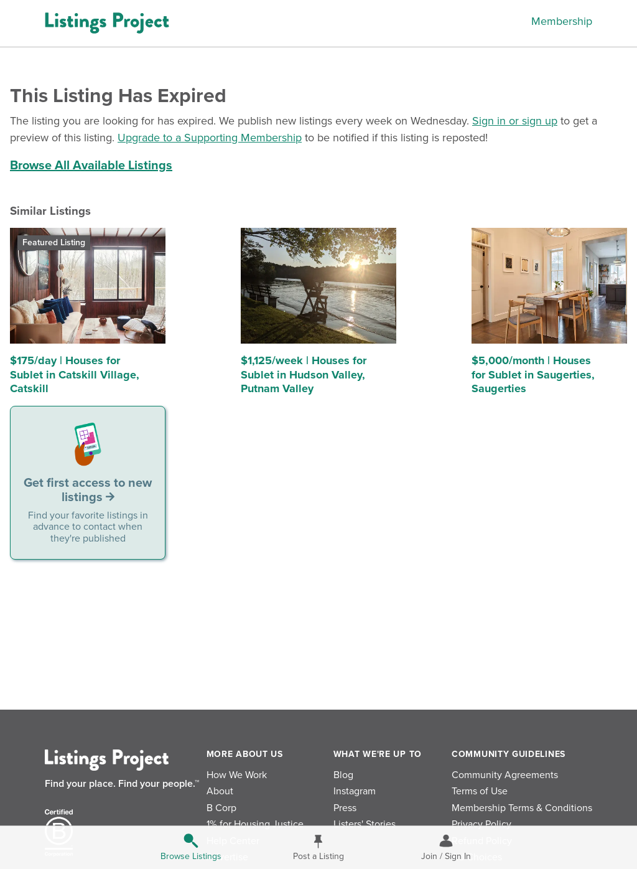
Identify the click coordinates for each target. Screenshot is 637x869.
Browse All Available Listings (91, 165)
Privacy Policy (481, 824)
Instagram (354, 791)
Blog (343, 775)
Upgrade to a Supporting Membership (210, 137)
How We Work (237, 775)
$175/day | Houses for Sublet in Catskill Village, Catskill (74, 374)
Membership (561, 21)
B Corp (221, 808)
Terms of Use (480, 791)
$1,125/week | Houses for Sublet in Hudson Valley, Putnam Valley (303, 374)
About (220, 791)
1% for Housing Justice (255, 824)
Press (344, 808)
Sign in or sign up (514, 121)
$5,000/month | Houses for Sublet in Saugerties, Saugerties (533, 374)
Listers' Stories (364, 824)
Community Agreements (505, 775)
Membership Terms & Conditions (522, 808)
